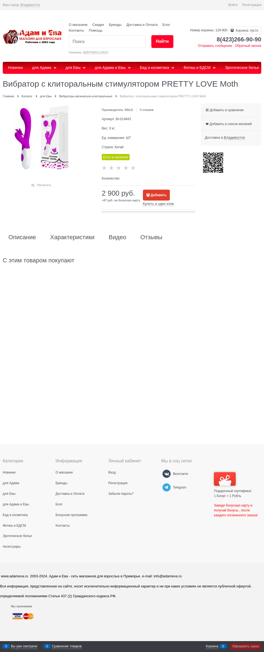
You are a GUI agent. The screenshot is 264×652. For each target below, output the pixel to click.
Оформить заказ (245, 646)
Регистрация (251, 5)
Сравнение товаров (67, 646)
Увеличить (44, 185)
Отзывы (151, 237)
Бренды (115, 25)
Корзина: (246, 30)
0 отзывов (147, 109)
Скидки (98, 25)
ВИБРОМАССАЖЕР (95, 52)
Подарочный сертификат (233, 482)
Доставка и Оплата (142, 25)
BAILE (129, 109)
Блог (166, 25)
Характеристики (72, 237)
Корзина (212, 646)
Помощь (95, 30)
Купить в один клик (158, 204)
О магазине (78, 25)
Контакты (76, 30)
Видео (117, 237)
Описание (22, 237)
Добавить (159, 195)
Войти (233, 5)
